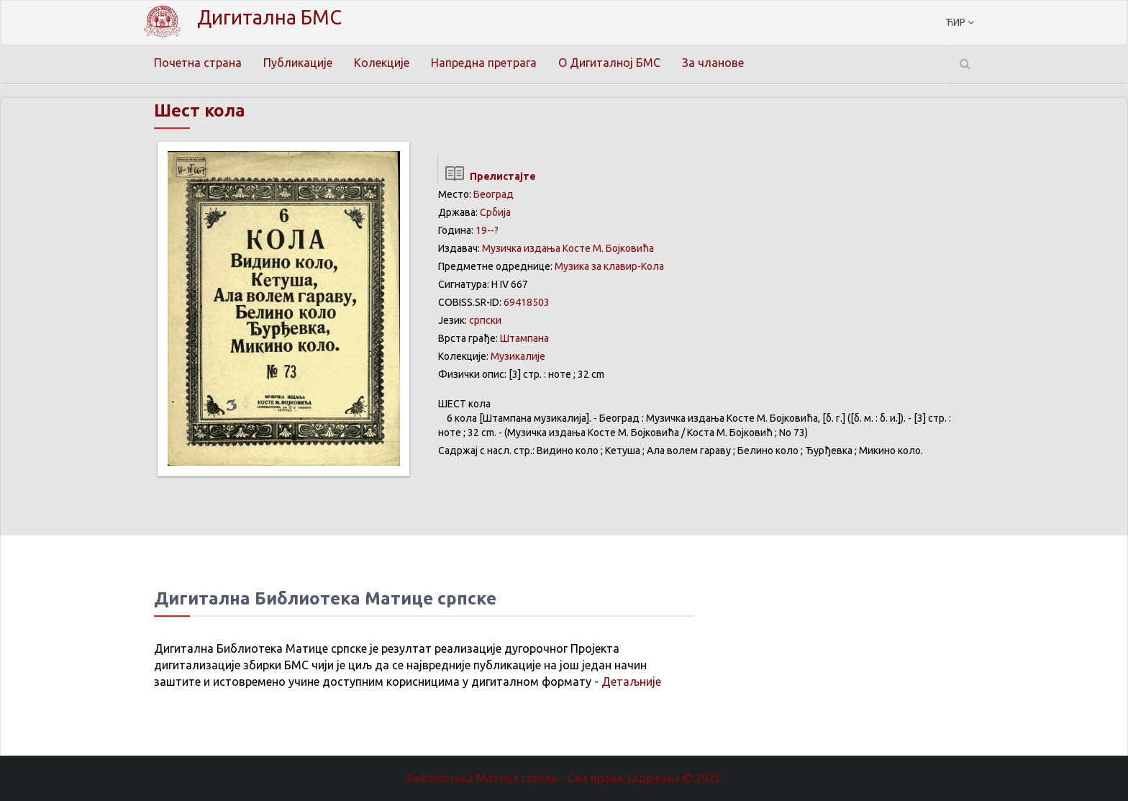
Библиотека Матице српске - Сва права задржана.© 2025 (564, 777)
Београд (493, 194)
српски (485, 320)
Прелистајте (486, 176)
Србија (495, 212)
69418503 (527, 302)
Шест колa (199, 110)
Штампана (524, 338)
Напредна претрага (484, 62)
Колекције (381, 62)
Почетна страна (198, 62)
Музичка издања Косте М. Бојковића (568, 248)
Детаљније (631, 681)
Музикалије (518, 356)
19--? (487, 230)
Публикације (297, 62)
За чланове (713, 62)
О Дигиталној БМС (609, 62)
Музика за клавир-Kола (609, 266)
